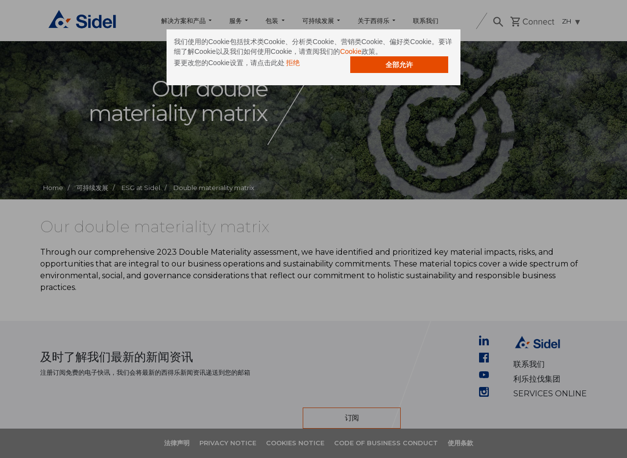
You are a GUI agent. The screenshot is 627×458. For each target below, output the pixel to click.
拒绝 (293, 63)
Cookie (351, 51)
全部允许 (399, 65)
